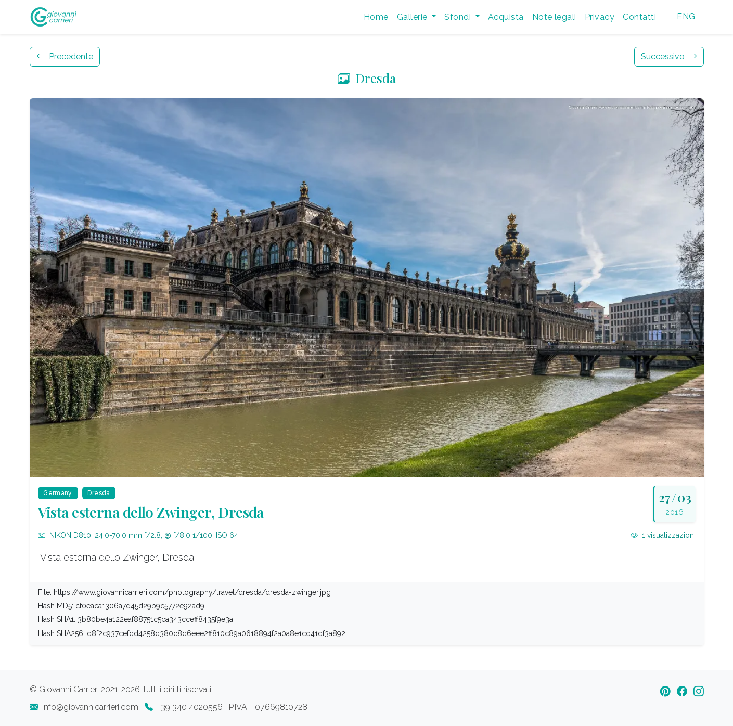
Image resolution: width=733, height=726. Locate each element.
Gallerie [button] (413, 17)
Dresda (367, 78)
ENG (686, 16)
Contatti (639, 17)
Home (376, 17)
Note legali (554, 17)
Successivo (669, 56)
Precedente (64, 56)
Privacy (599, 17)
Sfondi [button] (458, 17)
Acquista (506, 17)
